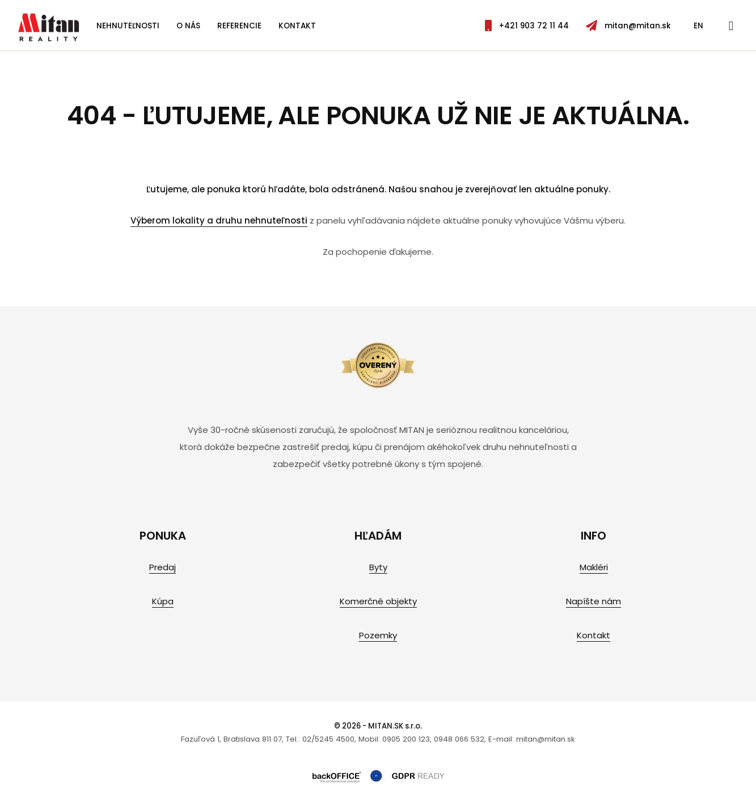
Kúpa (163, 601)
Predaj (162, 567)
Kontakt (297, 25)
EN (698, 25)
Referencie (239, 25)
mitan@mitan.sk (628, 25)
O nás (188, 25)
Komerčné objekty (378, 601)
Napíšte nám (593, 601)
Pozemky (378, 635)
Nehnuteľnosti (127, 25)
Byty (378, 567)
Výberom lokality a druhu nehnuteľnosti (218, 220)
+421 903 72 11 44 (527, 25)
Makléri (594, 567)
